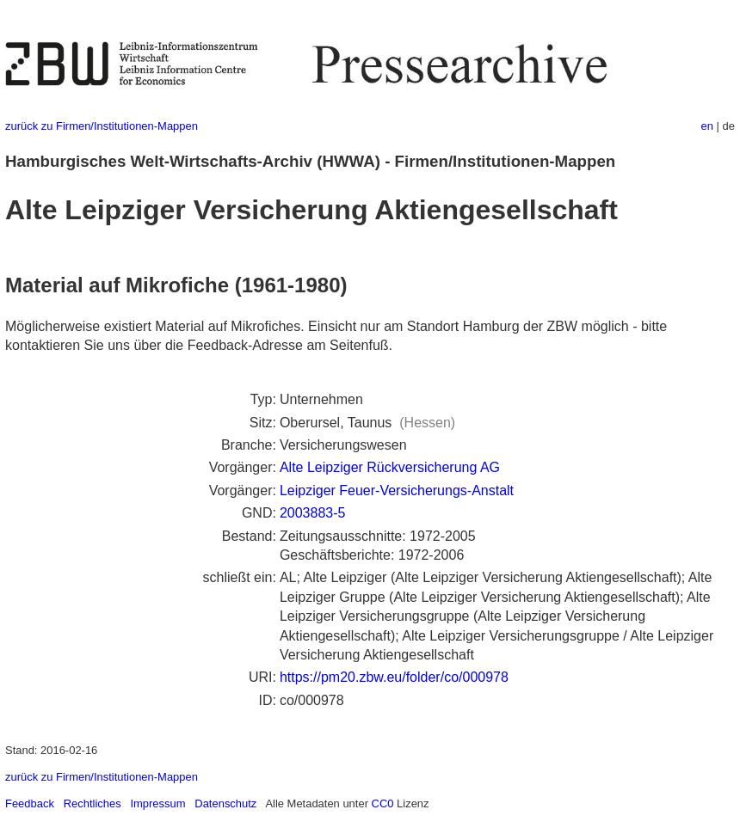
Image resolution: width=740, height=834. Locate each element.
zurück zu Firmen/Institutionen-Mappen (101, 126)
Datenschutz (225, 803)
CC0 (383, 803)
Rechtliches (92, 803)
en (707, 126)
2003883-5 (313, 513)
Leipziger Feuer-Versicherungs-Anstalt (397, 490)
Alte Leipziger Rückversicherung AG (390, 467)
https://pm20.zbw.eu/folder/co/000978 (394, 677)
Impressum (157, 803)
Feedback (29, 803)
